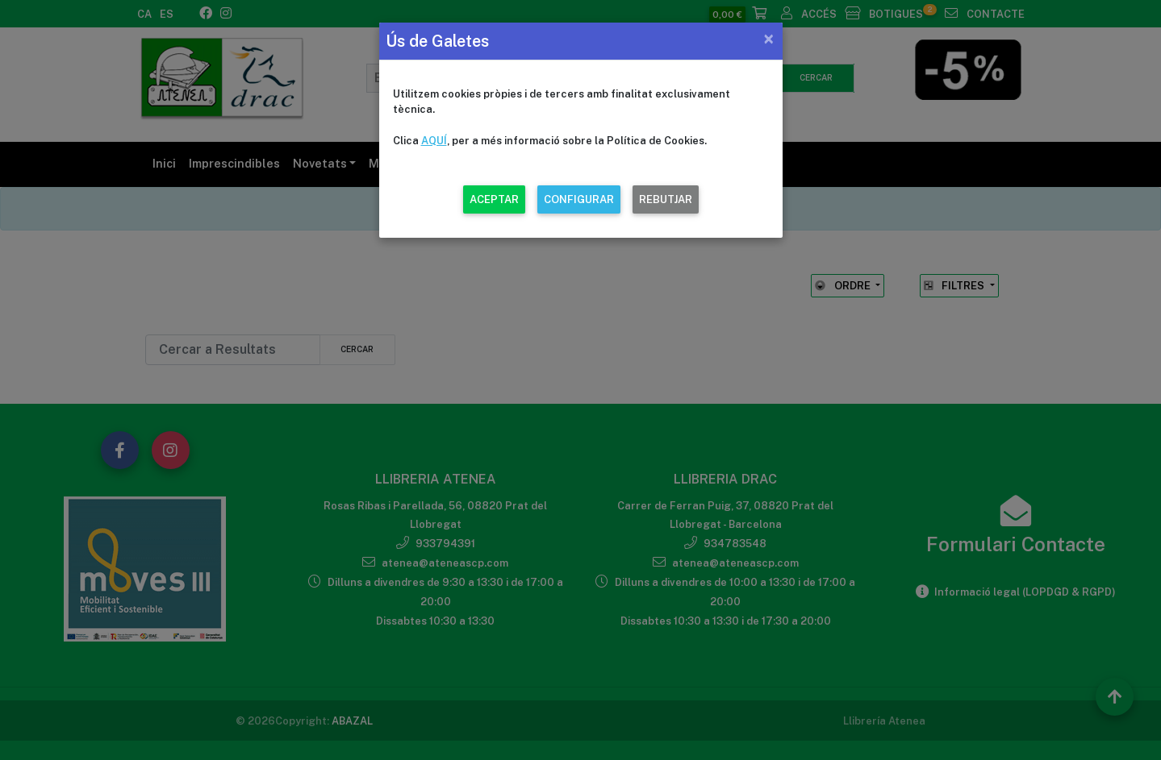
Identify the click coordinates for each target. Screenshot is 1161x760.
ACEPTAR (494, 199)
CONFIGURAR (579, 199)
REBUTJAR (665, 199)
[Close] (768, 38)
